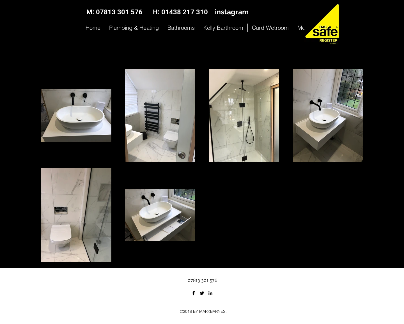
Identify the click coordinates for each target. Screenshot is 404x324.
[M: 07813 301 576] (114, 12)
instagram (232, 12)
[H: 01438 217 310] (180, 12)
